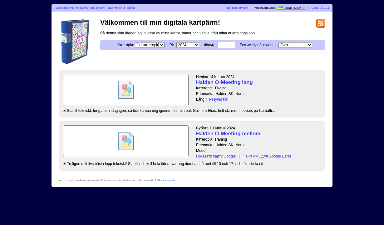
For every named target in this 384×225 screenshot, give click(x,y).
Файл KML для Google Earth (267, 156)
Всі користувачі (237, 7)
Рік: (172, 45)
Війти (131, 7)
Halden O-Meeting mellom (228, 134)
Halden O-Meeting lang (224, 82)
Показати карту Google (216, 156)
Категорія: (125, 45)
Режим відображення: (259, 45)
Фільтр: (210, 45)
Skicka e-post (166, 180)
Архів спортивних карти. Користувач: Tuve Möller (88, 7)
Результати (218, 99)
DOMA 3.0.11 (321, 7)
